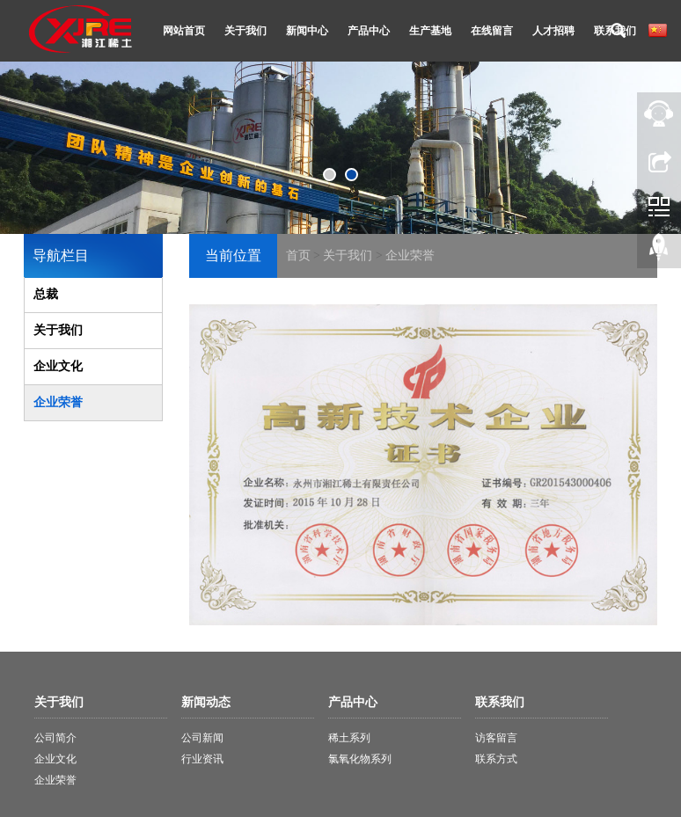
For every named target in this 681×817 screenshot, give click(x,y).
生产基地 (430, 31)
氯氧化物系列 (360, 759)
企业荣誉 (410, 255)
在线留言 (492, 31)
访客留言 (496, 738)
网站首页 (184, 31)
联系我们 (615, 31)
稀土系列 (349, 738)
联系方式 (496, 759)
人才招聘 (553, 31)
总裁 (45, 294)
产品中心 (369, 31)
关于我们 (245, 31)
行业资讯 (202, 759)
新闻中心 (307, 31)
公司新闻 (202, 738)
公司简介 (55, 738)
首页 (298, 255)
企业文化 (58, 366)
